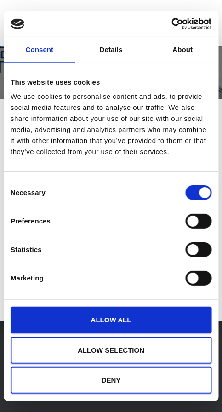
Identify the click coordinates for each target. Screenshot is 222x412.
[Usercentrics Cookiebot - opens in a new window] (171, 24)
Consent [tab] (39, 49)
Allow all (111, 320)
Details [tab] (111, 49)
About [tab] (182, 49)
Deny (111, 380)
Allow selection (111, 350)
